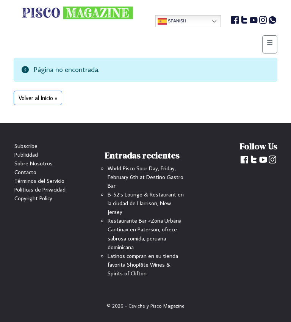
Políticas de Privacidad (40, 189)
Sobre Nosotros (33, 163)
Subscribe (26, 145)
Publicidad (26, 154)
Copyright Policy (33, 198)
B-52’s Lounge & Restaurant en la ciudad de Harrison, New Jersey (146, 202)
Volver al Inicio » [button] (38, 98)
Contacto (25, 172)
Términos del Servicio (39, 180)
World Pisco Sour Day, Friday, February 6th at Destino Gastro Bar (145, 176)
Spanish (172, 21)
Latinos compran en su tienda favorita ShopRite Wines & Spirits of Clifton (143, 264)
